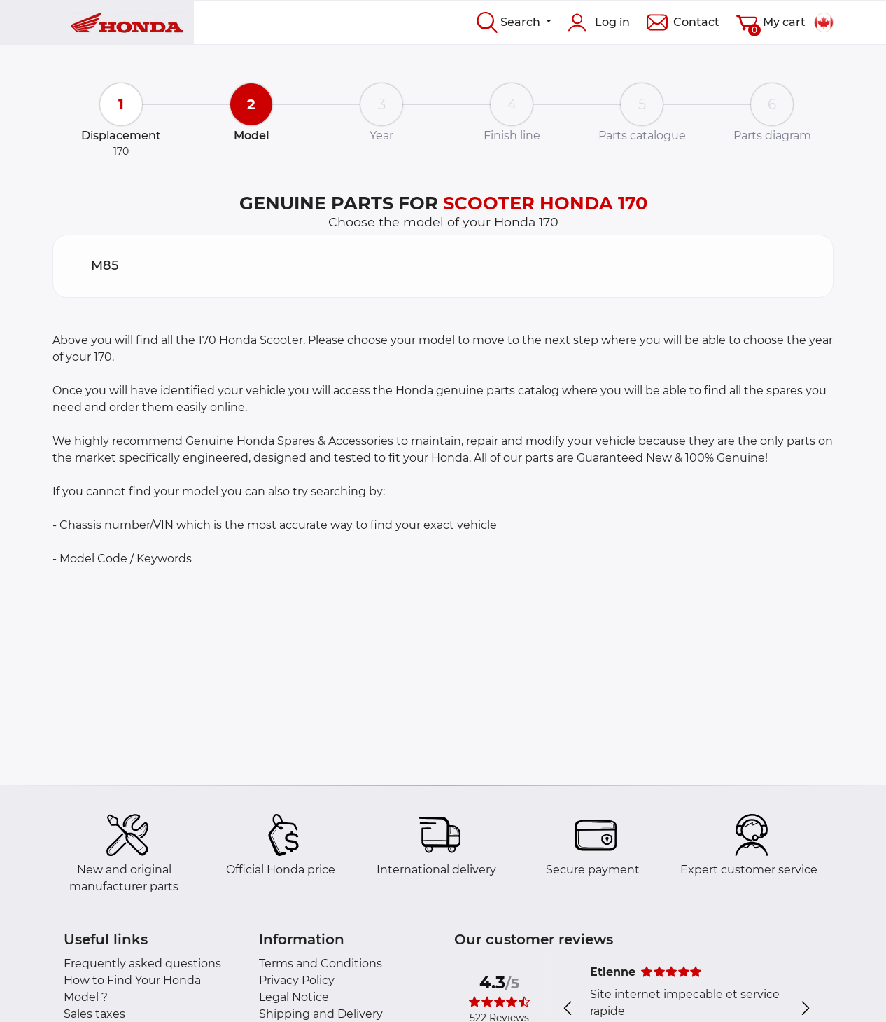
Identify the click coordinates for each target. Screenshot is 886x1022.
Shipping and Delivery (321, 1014)
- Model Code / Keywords (122, 558)
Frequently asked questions (142, 963)
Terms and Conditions (320, 963)
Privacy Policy (297, 980)
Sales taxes (94, 1014)
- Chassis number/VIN (113, 525)
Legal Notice (294, 997)
